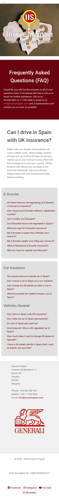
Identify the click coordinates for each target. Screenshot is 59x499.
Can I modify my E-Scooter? (21, 218)
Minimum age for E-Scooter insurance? (27, 228)
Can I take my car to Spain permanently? (27, 318)
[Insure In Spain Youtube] (45, 488)
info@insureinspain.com (16, 103)
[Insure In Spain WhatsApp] (29, 493)
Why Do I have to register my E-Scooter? (27, 250)
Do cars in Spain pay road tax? (22, 323)
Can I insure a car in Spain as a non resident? (30, 280)
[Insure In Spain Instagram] (29, 488)
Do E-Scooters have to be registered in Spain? (30, 223)
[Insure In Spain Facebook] (14, 488)
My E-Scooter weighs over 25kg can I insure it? (30, 241)
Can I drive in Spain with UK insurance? (27, 314)
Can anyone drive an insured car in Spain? (28, 276)
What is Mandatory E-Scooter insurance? (27, 245)
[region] (29, 30)
